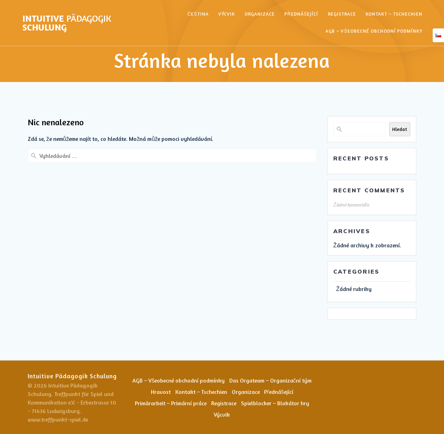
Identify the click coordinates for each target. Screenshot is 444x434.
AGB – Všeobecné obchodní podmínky (373, 31)
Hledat (399, 129)
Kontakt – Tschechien (394, 14)
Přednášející (301, 14)
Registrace (342, 14)
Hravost (160, 391)
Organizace (260, 14)
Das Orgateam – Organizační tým (270, 380)
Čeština (198, 14)
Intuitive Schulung (66, 23)
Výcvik (226, 14)
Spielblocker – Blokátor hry (275, 403)
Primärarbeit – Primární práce (171, 403)
